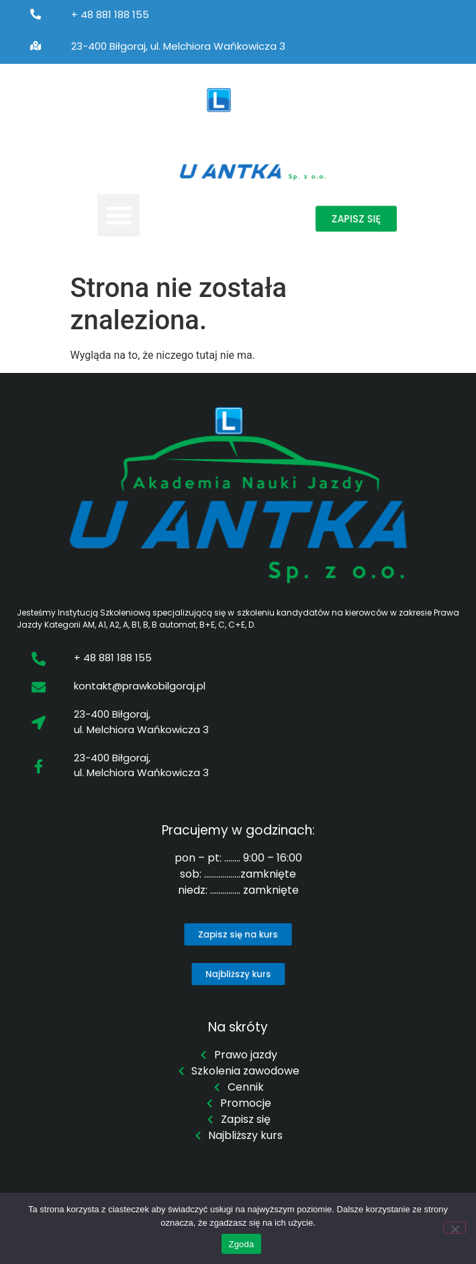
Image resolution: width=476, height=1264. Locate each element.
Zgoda (241, 1244)
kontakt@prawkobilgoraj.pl (139, 686)
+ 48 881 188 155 (110, 14)
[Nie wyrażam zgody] (454, 1228)
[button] (118, 215)
